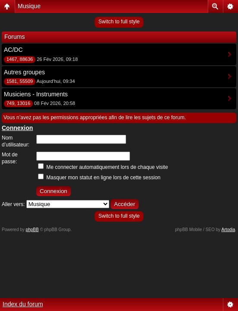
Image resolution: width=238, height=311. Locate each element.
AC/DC (13, 49)
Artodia (228, 229)
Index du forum (23, 304)
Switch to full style (119, 22)
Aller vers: (13, 204)
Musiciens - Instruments (36, 94)
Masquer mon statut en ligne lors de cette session (99, 178)
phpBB (32, 229)
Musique (29, 6)
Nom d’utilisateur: (15, 141)
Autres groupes (24, 72)
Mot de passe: (10, 158)
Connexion (17, 127)
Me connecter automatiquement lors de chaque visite (103, 167)
